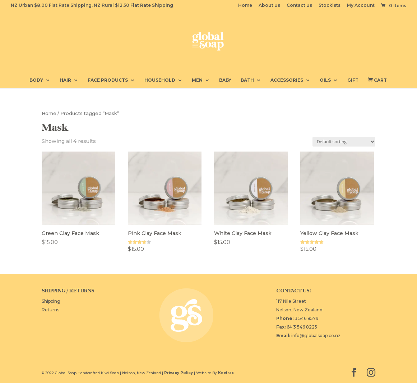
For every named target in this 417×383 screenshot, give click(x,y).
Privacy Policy (178, 372)
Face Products (108, 80)
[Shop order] (343, 142)
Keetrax (226, 372)
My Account (361, 5)
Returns (50, 309)
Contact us (299, 5)
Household (159, 80)
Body (36, 80)
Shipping (51, 301)
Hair (65, 80)
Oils (325, 80)
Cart (377, 80)
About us (269, 5)
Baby (225, 80)
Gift (352, 80)
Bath (247, 80)
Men (197, 80)
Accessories (286, 80)
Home (245, 5)
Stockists (329, 5)
